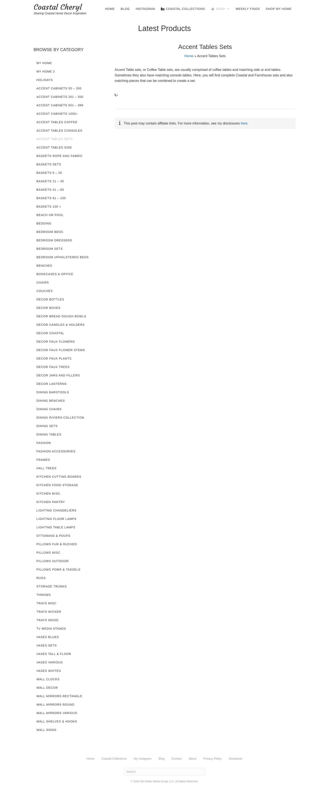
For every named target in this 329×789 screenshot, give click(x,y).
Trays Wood (48, 620)
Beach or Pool (50, 215)
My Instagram (143, 758)
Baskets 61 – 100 (51, 198)
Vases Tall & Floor (54, 654)
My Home (44, 63)
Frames (43, 459)
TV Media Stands (51, 628)
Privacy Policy (212, 758)
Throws (44, 595)
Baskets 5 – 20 (49, 173)
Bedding (44, 223)
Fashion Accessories (56, 451)
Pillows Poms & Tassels (59, 569)
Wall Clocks (48, 679)
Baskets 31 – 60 (50, 189)
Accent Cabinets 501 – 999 (60, 105)
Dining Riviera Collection (60, 417)
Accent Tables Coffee (57, 122)
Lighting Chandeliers (57, 510)
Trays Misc (47, 603)
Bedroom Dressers (54, 240)
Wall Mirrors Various (57, 713)
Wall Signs (47, 730)
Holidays (45, 80)
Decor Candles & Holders (61, 324)
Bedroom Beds (50, 232)
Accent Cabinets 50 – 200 (59, 88)
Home (110, 9)
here (244, 123)
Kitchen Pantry (51, 502)
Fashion (44, 443)
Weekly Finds (248, 9)
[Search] (164, 771)
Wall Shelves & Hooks (57, 721)
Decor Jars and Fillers (58, 375)
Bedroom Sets (50, 248)
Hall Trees (47, 468)
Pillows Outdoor (53, 561)
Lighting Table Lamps (56, 527)
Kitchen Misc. (49, 493)
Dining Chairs (49, 409)
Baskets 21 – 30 (50, 181)
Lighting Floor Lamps (57, 519)
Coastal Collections (183, 9)
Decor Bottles (50, 299)
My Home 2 (46, 71)
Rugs (41, 578)
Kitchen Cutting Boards (59, 476)
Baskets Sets (49, 164)
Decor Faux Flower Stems (61, 350)
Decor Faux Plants (54, 358)
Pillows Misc (48, 552)
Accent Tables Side (54, 147)
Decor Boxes (49, 308)
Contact (176, 758)
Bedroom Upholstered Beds (63, 257)
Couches (45, 291)
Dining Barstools (53, 392)
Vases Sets (47, 645)
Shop (223, 9)
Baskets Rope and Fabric (60, 156)
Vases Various (50, 662)
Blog (125, 9)
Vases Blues (48, 637)
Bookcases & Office (55, 274)
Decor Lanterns (52, 384)
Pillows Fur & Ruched (57, 544)
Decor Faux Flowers (56, 341)
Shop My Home (279, 9)
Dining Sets (47, 426)
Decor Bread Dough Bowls (61, 316)
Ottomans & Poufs (53, 535)
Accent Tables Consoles (59, 130)
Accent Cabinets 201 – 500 (60, 97)
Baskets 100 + (49, 206)
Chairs (43, 282)
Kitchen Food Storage (57, 485)
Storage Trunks (52, 586)
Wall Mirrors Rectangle (60, 696)
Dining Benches (51, 400)
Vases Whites (49, 671)
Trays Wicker (49, 611)
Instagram (145, 9)
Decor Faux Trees (53, 367)
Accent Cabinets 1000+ (57, 113)
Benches (44, 265)
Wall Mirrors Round (56, 704)
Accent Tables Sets (55, 139)
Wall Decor (47, 687)
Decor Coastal (50, 333)
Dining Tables (49, 434)
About (193, 758)
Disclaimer (235, 758)
